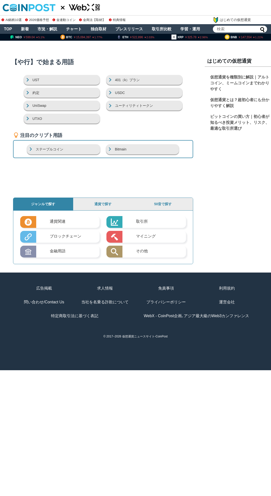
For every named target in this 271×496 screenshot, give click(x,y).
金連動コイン (64, 20)
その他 (142, 251)
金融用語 (58, 251)
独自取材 (98, 29)
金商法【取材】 (92, 20)
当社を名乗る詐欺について (105, 302)
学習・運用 (190, 29)
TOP (8, 29)
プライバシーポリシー (166, 302)
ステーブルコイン (49, 149)
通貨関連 (58, 221)
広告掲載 (44, 288)
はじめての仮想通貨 (232, 20)
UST (36, 80)
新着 (25, 29)
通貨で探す (103, 204)
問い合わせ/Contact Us (44, 302)
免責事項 (166, 288)
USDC (120, 93)
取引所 (142, 221)
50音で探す (163, 204)
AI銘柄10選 (11, 20)
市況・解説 (47, 29)
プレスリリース (129, 29)
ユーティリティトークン (134, 106)
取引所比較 (161, 29)
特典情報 (117, 20)
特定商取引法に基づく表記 (74, 316)
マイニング (146, 236)
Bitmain (120, 149)
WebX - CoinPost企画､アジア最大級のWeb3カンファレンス (196, 316)
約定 (36, 93)
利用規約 (227, 288)
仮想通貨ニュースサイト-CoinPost (145, 336)
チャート (74, 29)
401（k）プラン (127, 80)
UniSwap (39, 106)
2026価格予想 (37, 20)
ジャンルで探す (43, 204)
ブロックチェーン (65, 236)
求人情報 (105, 288)
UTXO (37, 119)
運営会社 (227, 302)
